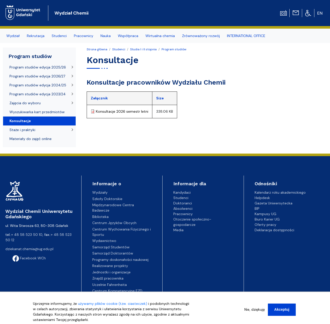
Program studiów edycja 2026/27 (37, 76)
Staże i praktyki (22, 130)
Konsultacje (20, 121)
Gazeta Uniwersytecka (273, 203)
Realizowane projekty (110, 265)
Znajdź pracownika (107, 278)
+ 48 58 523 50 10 (26, 234)
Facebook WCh (29, 258)
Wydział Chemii (71, 13)
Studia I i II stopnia (143, 49)
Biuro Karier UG (267, 219)
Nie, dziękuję (254, 309)
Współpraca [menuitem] (128, 35)
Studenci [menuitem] (59, 35)
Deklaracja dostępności (274, 230)
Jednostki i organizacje (111, 272)
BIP (257, 208)
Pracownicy (183, 214)
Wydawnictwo (104, 240)
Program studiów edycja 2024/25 (37, 85)
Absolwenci (182, 208)
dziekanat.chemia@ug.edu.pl (29, 249)
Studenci (118, 49)
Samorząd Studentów (111, 247)
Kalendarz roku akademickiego (280, 192)
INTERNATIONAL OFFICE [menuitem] (246, 35)
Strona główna (97, 49)
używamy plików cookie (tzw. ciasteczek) (112, 303)
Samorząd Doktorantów (112, 253)
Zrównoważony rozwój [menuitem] (201, 35)
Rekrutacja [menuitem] (35, 35)
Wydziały (100, 192)
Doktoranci (182, 203)
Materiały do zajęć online (30, 138)
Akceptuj (281, 309)
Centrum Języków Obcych (114, 223)
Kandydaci (182, 192)
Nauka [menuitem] (105, 35)
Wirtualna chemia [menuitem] (160, 35)
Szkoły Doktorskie (107, 198)
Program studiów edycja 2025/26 (37, 67)
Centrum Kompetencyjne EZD (117, 290)
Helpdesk (262, 197)
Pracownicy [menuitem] (83, 35)
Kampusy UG (265, 214)
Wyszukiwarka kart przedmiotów (37, 112)
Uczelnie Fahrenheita (109, 284)
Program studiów (174, 49)
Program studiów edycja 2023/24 (37, 94)
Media (178, 230)
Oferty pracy (265, 224)
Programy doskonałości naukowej (120, 259)
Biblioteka (100, 216)
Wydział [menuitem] (13, 35)
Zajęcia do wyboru (25, 103)
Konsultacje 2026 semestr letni (122, 111)
